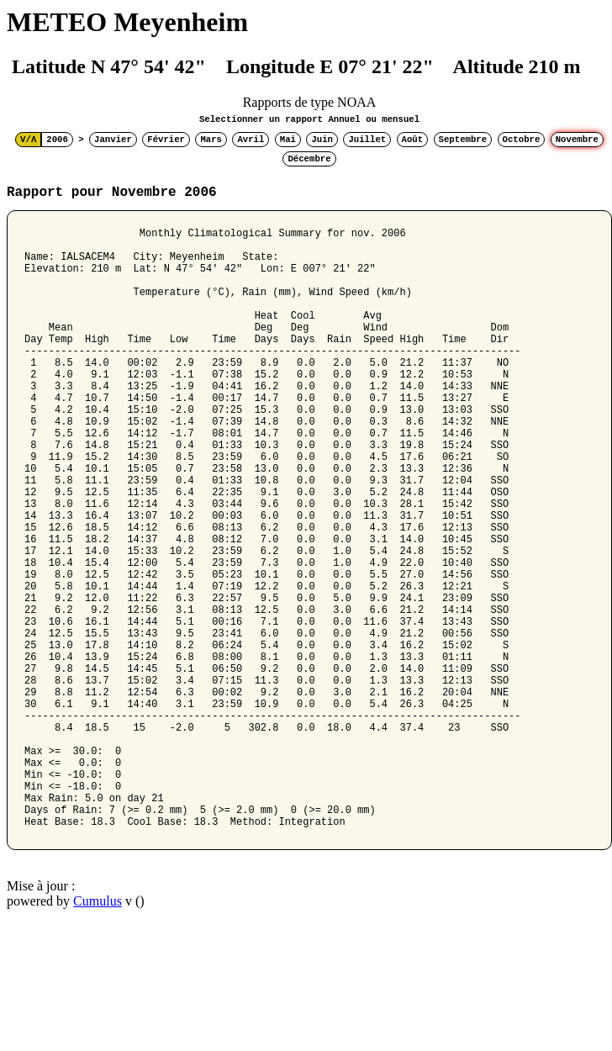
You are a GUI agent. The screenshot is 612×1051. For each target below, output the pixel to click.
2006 (57, 140)
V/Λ (28, 140)
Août (413, 140)
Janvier (113, 140)
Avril (250, 140)
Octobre (522, 140)
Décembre (309, 159)
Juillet (367, 140)
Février (166, 140)
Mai (288, 140)
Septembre (463, 140)
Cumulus (97, 1029)
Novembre (577, 140)
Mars (211, 140)
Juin (322, 140)
